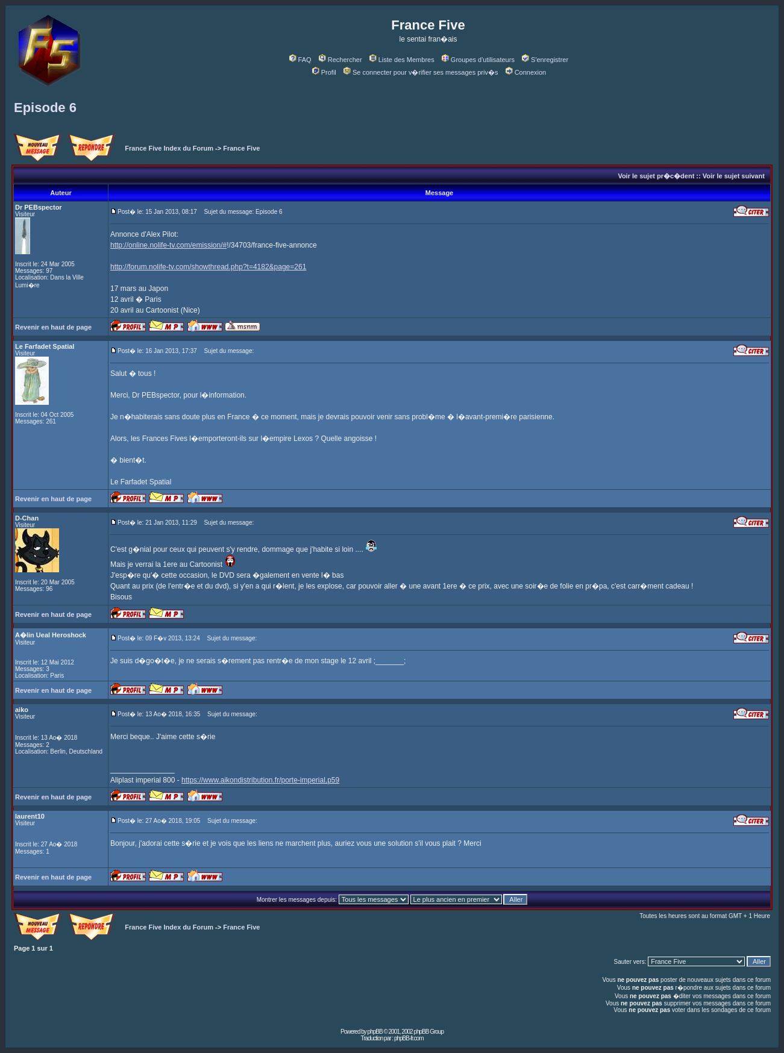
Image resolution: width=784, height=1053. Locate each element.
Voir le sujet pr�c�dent (656, 176)
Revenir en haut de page (53, 327)
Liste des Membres (401, 59)
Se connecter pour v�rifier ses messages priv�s (420, 72)
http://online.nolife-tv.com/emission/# (168, 245)
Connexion (526, 72)
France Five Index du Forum (169, 148)
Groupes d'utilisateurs (478, 59)
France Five (241, 148)
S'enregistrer (545, 59)
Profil (324, 72)
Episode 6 (45, 107)
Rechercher (340, 59)
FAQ (300, 59)
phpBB (375, 1031)
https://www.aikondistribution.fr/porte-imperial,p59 (260, 780)
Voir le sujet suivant (734, 176)
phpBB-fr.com (409, 1038)
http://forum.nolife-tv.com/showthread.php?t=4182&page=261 (208, 267)
